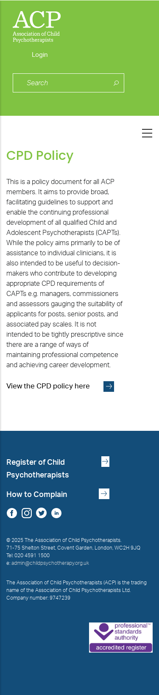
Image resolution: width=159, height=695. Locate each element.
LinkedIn (56, 513)
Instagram (26, 513)
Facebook (11, 513)
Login (40, 55)
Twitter (41, 513)
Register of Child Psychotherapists (37, 469)
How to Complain (36, 494)
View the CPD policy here (48, 386)
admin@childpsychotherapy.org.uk (50, 563)
